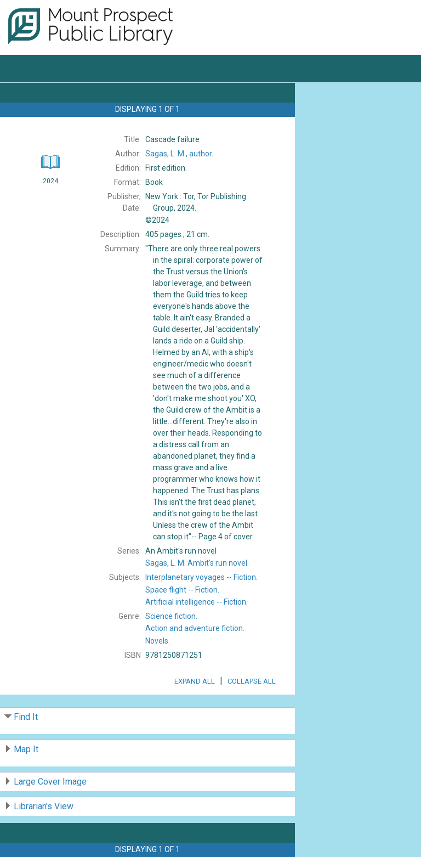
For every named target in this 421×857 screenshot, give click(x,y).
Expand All (194, 681)
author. (179, 153)
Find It (26, 717)
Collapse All (251, 681)
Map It (26, 749)
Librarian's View (43, 806)
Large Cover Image (50, 781)
